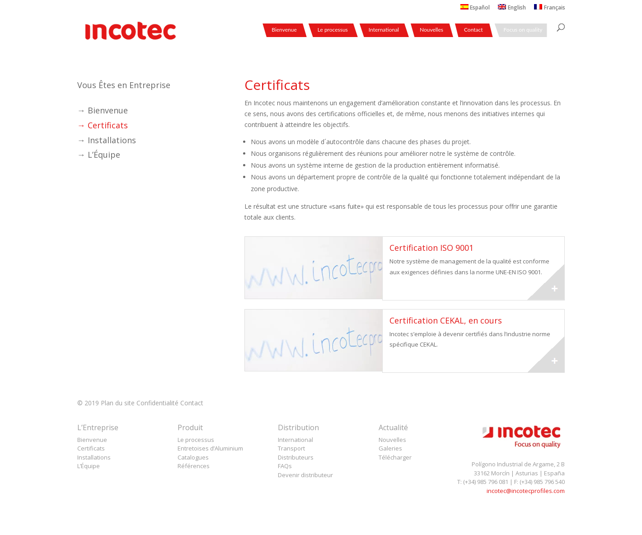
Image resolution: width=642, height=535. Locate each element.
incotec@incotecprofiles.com (526, 491)
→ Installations (106, 140)
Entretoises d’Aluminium (210, 448)
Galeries (390, 448)
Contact (473, 30)
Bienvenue (284, 30)
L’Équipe (88, 466)
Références (194, 466)
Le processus (333, 30)
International (384, 30)
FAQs (285, 466)
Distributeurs (296, 457)
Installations (94, 457)
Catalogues (193, 457)
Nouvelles (431, 30)
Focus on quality (523, 30)
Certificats (91, 448)
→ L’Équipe (98, 154)
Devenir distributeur (305, 475)
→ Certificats (102, 125)
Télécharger (395, 457)
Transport (291, 448)
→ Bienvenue (102, 110)
